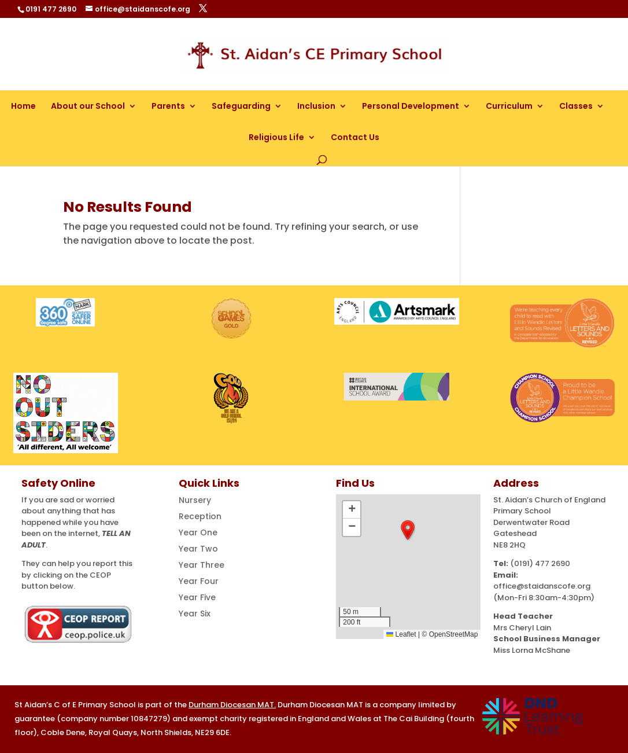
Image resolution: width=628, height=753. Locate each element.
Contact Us (355, 137)
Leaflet (401, 634)
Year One (198, 532)
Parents (168, 106)
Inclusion (316, 106)
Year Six (194, 613)
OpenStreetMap (453, 634)
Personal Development (410, 106)
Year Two (198, 548)
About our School (88, 106)
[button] (407, 530)
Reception (200, 516)
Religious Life (276, 137)
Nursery (195, 500)
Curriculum (509, 106)
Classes (576, 106)
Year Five (197, 597)
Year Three (201, 565)
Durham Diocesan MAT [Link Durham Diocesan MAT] (231, 704)
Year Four (199, 581)
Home (23, 106)
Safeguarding (241, 106)
